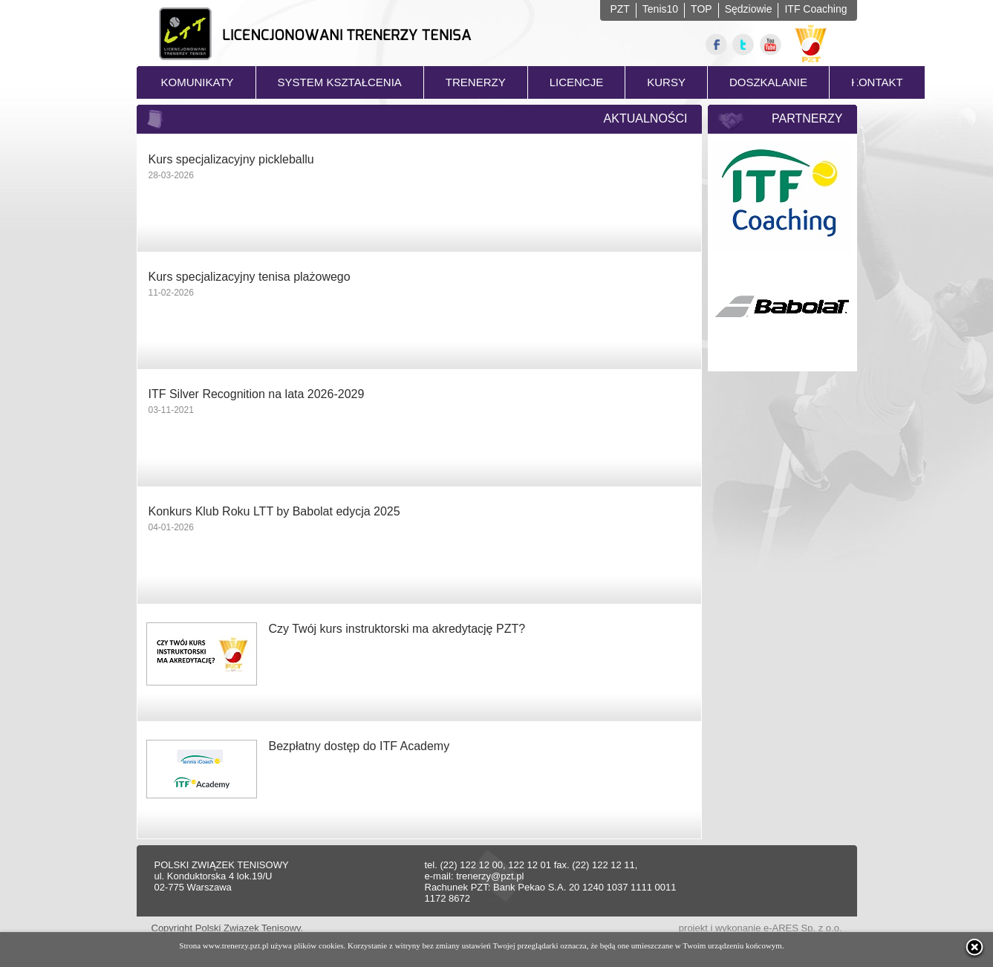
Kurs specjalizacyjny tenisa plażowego (250, 276)
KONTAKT (877, 82)
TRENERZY (476, 82)
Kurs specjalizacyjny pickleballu (231, 159)
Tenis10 (660, 9)
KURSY (666, 82)
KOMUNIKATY (197, 82)
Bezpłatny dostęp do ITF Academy (359, 746)
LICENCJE (577, 82)
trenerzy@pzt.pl (490, 876)
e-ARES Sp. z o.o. (803, 928)
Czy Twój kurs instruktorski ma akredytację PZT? (397, 628)
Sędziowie (748, 9)
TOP (701, 9)
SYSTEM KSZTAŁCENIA (340, 82)
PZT (619, 9)
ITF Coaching (815, 9)
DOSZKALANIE (768, 82)
